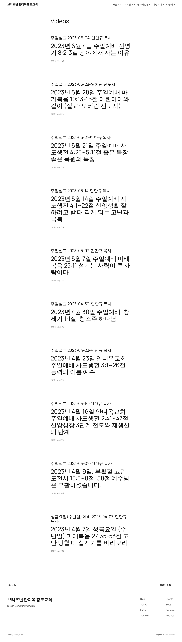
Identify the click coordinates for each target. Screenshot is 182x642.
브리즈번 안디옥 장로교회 (22, 4)
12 (15, 584)
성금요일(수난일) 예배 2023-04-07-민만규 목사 (89, 518)
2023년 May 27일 (57, 167)
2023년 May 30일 (57, 114)
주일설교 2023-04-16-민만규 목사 (81, 403)
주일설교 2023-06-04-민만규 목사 (81, 37)
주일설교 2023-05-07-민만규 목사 (81, 250)
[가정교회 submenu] (163, 4)
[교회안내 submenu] (134, 4)
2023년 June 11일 (57, 61)
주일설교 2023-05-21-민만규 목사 (81, 137)
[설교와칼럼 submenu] (149, 4)
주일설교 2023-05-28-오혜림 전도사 (83, 84)
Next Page (167, 584)
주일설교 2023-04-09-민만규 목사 (81, 463)
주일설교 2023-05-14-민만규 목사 (81, 190)
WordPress (170, 634)
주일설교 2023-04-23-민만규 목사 (81, 350)
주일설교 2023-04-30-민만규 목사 (81, 304)
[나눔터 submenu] (174, 4)
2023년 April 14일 (57, 493)
